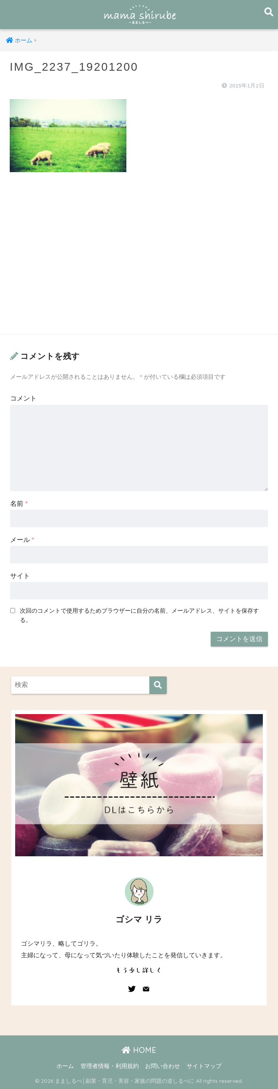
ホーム (65, 1066)
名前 (19, 503)
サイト (20, 576)
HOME (139, 1050)
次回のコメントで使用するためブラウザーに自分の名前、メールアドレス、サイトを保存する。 (139, 615)
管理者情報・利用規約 (109, 1066)
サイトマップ (204, 1066)
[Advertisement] (139, 260)
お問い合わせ (162, 1066)
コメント (23, 398)
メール (22, 540)
